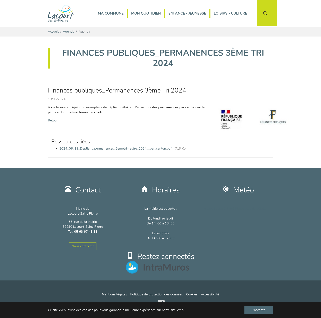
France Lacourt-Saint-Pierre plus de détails (234, 208)
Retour (53, 120)
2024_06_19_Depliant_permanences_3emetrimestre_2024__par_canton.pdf (115, 148)
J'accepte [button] (258, 310)
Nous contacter (83, 246)
